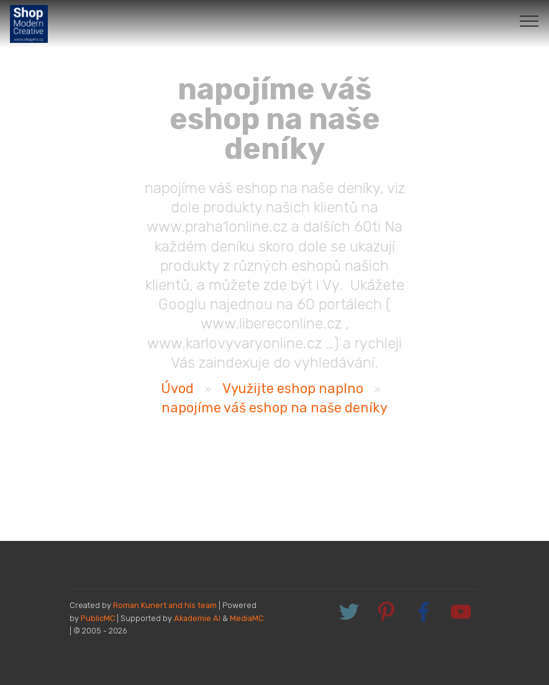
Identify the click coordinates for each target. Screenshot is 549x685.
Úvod (177, 388)
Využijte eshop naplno (292, 388)
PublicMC (98, 618)
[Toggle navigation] (529, 20)
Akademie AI (197, 618)
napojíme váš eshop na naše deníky (274, 407)
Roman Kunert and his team (166, 605)
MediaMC (246, 618)
